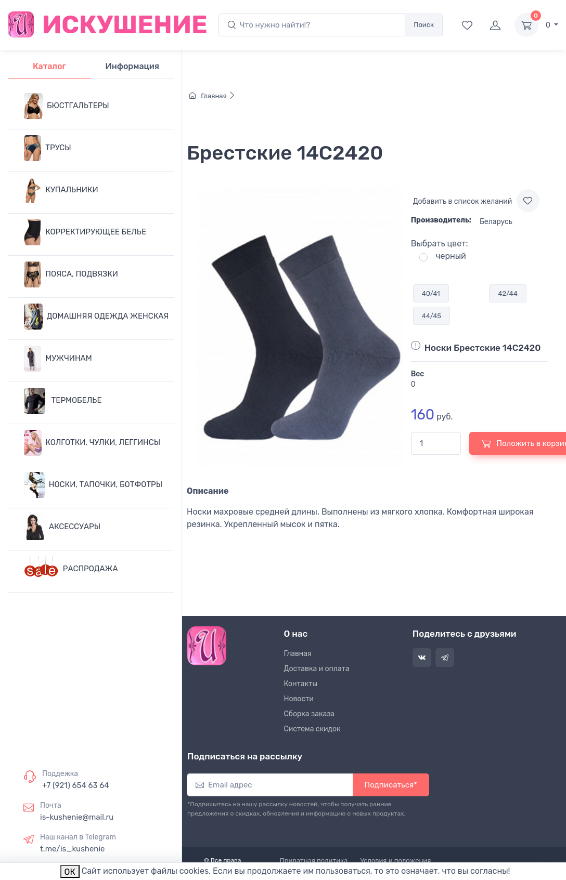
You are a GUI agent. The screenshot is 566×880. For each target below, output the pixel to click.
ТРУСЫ (47, 148)
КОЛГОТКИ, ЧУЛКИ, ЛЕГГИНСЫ (92, 443)
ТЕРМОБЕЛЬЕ (62, 401)
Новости (299, 698)
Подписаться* (391, 785)
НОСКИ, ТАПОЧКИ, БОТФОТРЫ (93, 485)
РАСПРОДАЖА (71, 569)
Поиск (424, 25)
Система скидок (312, 729)
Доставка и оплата (317, 668)
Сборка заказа (309, 714)
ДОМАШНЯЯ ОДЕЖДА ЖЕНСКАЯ (96, 317)
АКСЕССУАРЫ (62, 527)
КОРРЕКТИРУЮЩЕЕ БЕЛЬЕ (85, 232)
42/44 (507, 293)
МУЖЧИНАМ (58, 359)
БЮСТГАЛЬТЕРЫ (66, 106)
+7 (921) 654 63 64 (75, 785)
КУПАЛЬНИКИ (61, 190)
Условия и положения (395, 860)
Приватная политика (314, 860)
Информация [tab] (132, 66)
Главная (212, 96)
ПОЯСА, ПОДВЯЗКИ (71, 274)
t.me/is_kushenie (72, 848)
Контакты (301, 683)
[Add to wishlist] (528, 200)
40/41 (431, 293)
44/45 (431, 316)
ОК (70, 872)
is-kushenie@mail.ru (76, 817)
